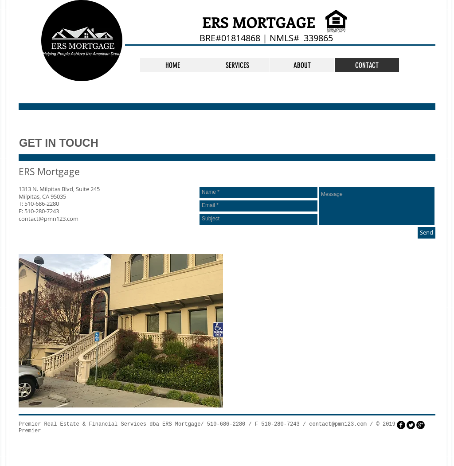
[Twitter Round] (411, 425)
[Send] (426, 233)
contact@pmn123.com (48, 219)
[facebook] (401, 425)
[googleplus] (420, 425)
